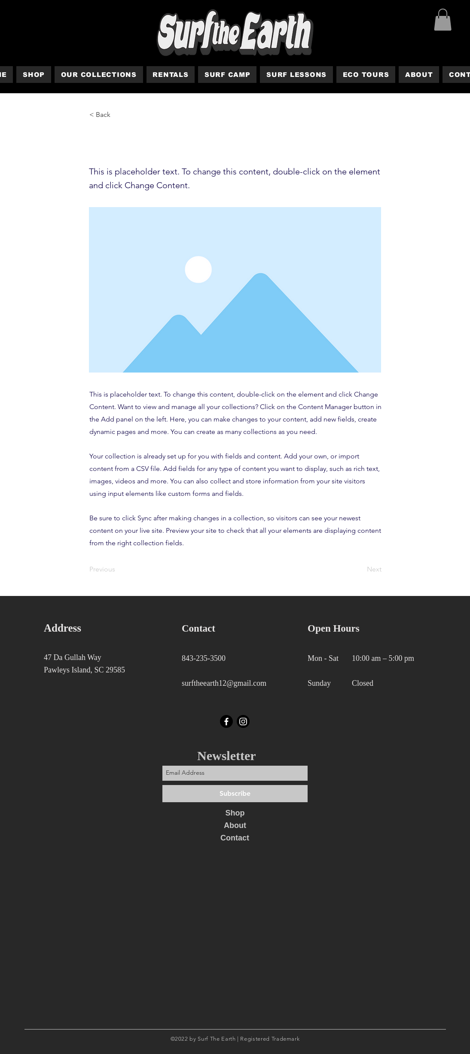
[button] (442, 20)
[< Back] (117, 114)
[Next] (360, 569)
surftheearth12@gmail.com (224, 683)
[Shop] (235, 813)
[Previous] (117, 569)
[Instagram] (243, 721)
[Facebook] (226, 721)
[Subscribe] (235, 793)
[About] (235, 826)
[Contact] (235, 838)
